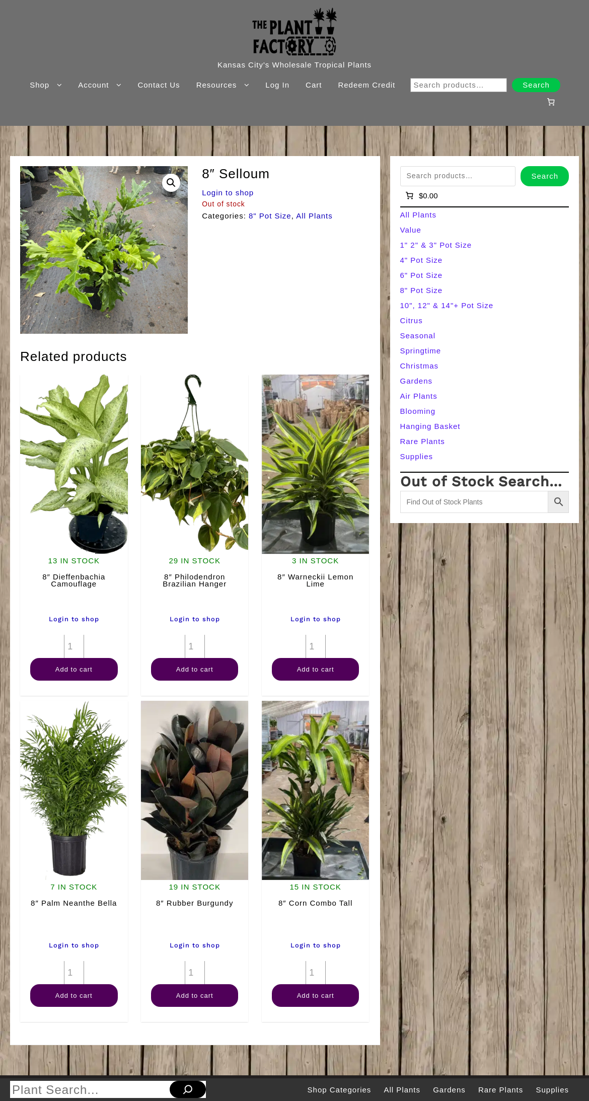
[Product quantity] (74, 646)
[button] (171, 183)
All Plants (314, 215)
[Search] (188, 1089)
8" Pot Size (270, 215)
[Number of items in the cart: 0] (550, 101)
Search (536, 85)
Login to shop (228, 192)
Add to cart (74, 669)
